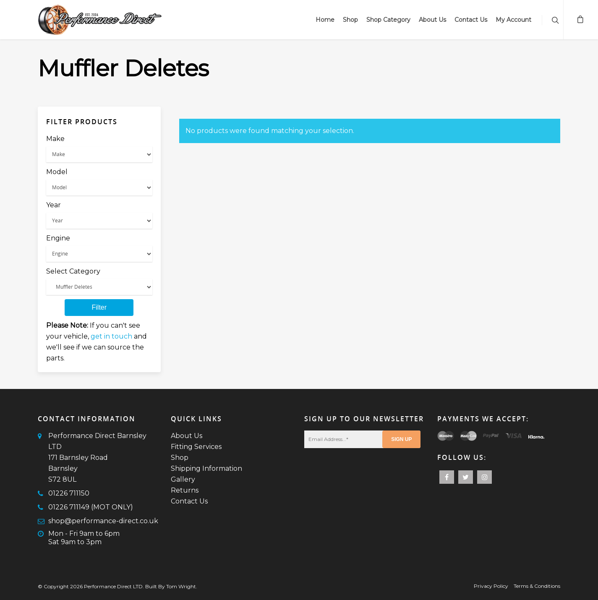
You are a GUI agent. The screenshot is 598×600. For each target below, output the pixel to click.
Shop (350, 19)
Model (57, 172)
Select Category (73, 271)
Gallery (183, 479)
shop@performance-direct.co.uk (103, 521)
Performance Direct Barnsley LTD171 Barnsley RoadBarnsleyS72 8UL (97, 457)
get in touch (111, 336)
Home (325, 19)
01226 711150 (68, 493)
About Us (432, 19)
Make (55, 139)
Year (53, 205)
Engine (58, 238)
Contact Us (470, 19)
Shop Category (388, 19)
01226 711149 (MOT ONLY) (90, 507)
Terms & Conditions (537, 586)
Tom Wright (181, 586)
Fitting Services (196, 447)
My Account (513, 19)
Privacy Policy (491, 586)
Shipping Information (206, 468)
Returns (184, 490)
